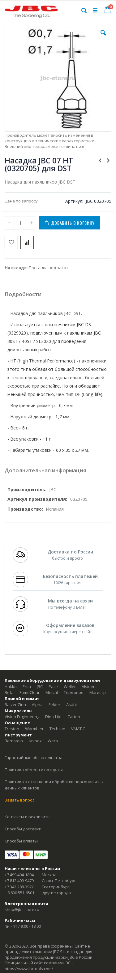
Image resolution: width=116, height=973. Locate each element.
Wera (53, 741)
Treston (12, 728)
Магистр (97, 692)
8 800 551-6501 (20, 892)
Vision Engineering (22, 716)
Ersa (27, 686)
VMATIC (78, 728)
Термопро (74, 692)
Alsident (89, 686)
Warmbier (34, 728)
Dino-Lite (53, 716)
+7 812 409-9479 (19, 880)
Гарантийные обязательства (33, 757)
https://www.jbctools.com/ (29, 968)
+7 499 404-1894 (19, 874)
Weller (70, 686)
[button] (103, 37)
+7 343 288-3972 (19, 887)
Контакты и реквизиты (27, 817)
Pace (53, 686)
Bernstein (14, 741)
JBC (40, 686)
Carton (73, 716)
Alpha (37, 704)
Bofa (9, 692)
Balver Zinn (15, 704)
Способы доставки (23, 829)
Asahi (71, 704)
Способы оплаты (21, 841)
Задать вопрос (19, 800)
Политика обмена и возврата (34, 769)
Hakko (11, 686)
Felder (54, 704)
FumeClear (29, 692)
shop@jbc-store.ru (22, 909)
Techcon (57, 728)
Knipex (35, 741)
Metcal (51, 692)
